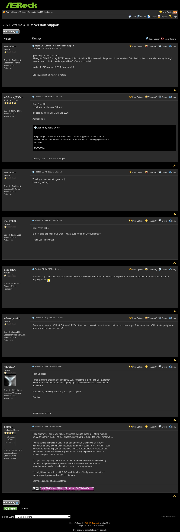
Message (36, 38)
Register (164, 17)
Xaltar (8, 426)
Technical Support (27, 12)
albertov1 (11, 366)
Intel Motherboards (45, 12)
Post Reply (10, 31)
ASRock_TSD (13, 97)
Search (143, 17)
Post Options (136, 46)
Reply (173, 46)
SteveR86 (11, 269)
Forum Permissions (169, 517)
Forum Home (11, 12)
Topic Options (168, 39)
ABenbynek (12, 318)
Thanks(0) (151, 46)
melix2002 (11, 220)
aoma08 (10, 46)
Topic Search (153, 39)
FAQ (134, 17)
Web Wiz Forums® (92, 523)
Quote (164, 46)
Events (152, 17)
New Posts (167, 12)
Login (175, 17)
